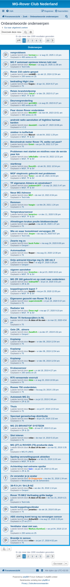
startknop (15, 163)
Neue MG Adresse (20, 192)
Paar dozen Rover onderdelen (27, 110)
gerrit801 (33, 103)
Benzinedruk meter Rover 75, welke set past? (36, 141)
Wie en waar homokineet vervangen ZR (32, 231)
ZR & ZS (25, 284)
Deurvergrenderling (21, 100)
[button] (18, 40)
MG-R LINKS (27, 452)
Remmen (15, 202)
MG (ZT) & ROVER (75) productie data (31, 445)
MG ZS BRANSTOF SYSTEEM (27, 425)
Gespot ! (25, 245)
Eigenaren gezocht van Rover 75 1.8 (30, 298)
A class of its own (37, 320)
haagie (32, 205)
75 (23, 86)
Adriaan (32, 65)
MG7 (31, 195)
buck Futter (34, 243)
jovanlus (33, 509)
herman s (33, 55)
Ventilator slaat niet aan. (24, 526)
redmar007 (34, 282)
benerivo (33, 214)
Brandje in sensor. (20, 538)
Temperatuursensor (21, 212)
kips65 (32, 291)
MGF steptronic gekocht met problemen (33, 173)
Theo (31, 262)
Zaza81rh (33, 332)
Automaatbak (18, 250)
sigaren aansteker (20, 269)
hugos (32, 84)
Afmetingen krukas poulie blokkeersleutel (34, 221)
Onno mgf (33, 310)
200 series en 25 (29, 76)
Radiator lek (17, 308)
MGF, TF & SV (28, 96)
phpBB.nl (46, 580)
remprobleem (18, 52)
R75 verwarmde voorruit (24, 377)
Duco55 (32, 166)
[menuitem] (9, 11)
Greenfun (33, 272)
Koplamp (15, 339)
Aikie (31, 380)
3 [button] (32, 40)
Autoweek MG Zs (20, 397)
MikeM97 (33, 113)
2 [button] (28, 40)
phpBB (25, 577)
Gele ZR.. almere (19, 329)
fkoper (32, 253)
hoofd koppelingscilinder (24, 507)
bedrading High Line (21, 81)
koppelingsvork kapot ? (23, 289)
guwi (31, 370)
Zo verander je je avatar (23, 476)
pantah (32, 224)
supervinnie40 (35, 301)
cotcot (32, 93)
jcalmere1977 (35, 185)
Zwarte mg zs (18, 240)
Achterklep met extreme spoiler (28, 466)
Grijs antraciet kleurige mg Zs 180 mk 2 (32, 260)
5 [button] (40, 40)
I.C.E (24, 127)
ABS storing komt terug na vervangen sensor (36, 516)
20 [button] (47, 40)
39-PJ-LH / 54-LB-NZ (21, 485)
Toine (31, 176)
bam (31, 469)
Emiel (31, 144)
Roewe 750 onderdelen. (23, 387)
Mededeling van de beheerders (35, 481)
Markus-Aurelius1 (37, 529)
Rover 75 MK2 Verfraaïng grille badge (31, 495)
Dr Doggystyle (35, 478)
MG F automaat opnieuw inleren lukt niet (33, 62)
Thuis (13, 406)
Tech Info (26, 67)
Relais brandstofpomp (23, 91)
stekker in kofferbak (21, 132)
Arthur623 (33, 519)
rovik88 (32, 74)
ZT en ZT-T (27, 521)
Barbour (32, 459)
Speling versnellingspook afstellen (30, 456)
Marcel (32, 135)
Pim (30, 488)
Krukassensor (18, 368)
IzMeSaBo (33, 157)
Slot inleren (16, 435)
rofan (31, 390)
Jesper (32, 234)
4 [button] (36, 40)
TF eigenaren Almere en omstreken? (31, 183)
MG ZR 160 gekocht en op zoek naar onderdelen (37, 279)
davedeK (33, 125)
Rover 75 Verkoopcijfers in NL (27, 317)
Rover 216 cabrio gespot (24, 71)
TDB (31, 428)
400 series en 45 (29, 57)
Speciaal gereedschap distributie (29, 416)
